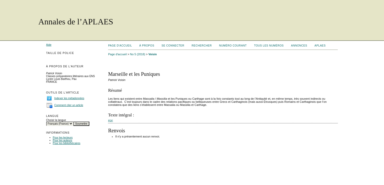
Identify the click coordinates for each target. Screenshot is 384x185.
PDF (110, 120)
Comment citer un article (68, 105)
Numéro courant (233, 45)
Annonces (299, 45)
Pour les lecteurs (63, 137)
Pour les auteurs (62, 140)
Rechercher (202, 45)
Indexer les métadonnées (69, 98)
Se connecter (172, 45)
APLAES (320, 45)
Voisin (152, 54)
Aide (49, 44)
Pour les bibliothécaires (66, 143)
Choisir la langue (56, 120)
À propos (146, 45)
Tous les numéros (269, 45)
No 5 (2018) (137, 54)
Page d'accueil (120, 45)
